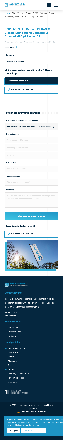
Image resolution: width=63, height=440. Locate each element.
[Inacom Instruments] (26, 5)
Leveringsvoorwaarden (18, 373)
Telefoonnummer (13, 176)
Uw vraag (10, 190)
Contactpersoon (12, 134)
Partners (12, 336)
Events (11, 356)
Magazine (12, 361)
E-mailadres (11, 163)
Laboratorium (14, 327)
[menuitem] (54, 5)
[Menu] (54, 5)
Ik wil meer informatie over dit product (22, 120)
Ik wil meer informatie (18, 80)
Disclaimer (13, 382)
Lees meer (9, 47)
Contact (11, 369)
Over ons (12, 365)
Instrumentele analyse (14, 61)
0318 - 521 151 (11, 312)
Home (7, 13)
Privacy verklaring (16, 377)
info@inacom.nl (11, 315)
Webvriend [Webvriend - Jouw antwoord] (42, 412)
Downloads (13, 352)
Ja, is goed (13, 431)
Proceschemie (14, 331)
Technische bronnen (17, 348)
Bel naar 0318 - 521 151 (22, 89)
